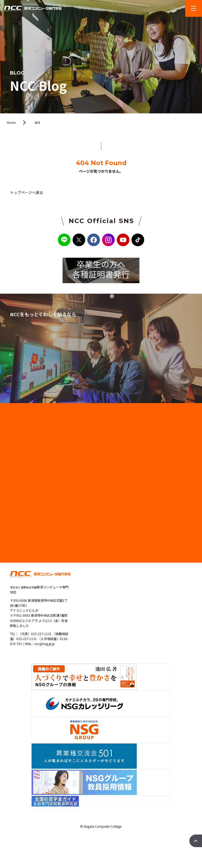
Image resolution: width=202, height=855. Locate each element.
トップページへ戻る (26, 192)
